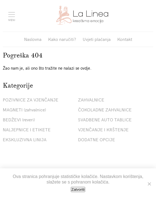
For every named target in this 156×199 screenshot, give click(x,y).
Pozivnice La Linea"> (82, 15)
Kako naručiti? (62, 39)
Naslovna (32, 39)
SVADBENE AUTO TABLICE (105, 119)
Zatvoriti (77, 189)
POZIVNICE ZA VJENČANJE (30, 99)
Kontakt (124, 39)
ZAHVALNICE (91, 99)
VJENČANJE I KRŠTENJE (103, 129)
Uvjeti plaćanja (97, 39)
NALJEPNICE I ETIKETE (27, 129)
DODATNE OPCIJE (96, 139)
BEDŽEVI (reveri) (19, 119)
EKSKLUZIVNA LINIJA (24, 139)
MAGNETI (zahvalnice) (24, 109)
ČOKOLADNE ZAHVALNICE (105, 109)
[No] (149, 184)
